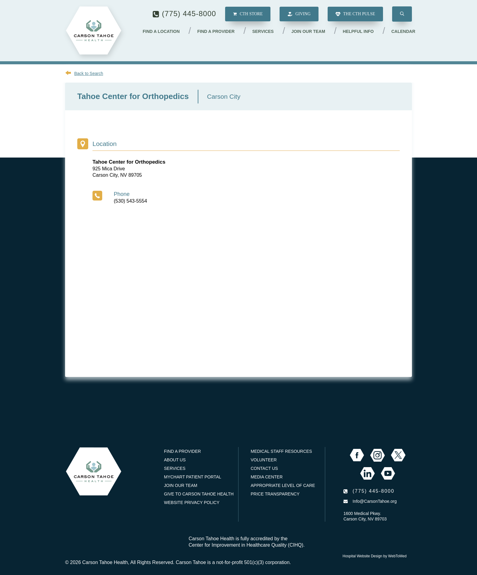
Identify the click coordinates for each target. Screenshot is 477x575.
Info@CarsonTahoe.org (375, 501)
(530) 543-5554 (130, 201)
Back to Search (88, 73)
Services (263, 31)
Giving (298, 14)
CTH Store (248, 14)
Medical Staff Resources (281, 451)
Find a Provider (216, 31)
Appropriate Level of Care (283, 485)
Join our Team (308, 31)
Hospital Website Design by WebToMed (374, 556)
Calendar (403, 31)
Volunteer (264, 459)
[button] (402, 14)
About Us (175, 459)
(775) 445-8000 (189, 13)
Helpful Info (358, 31)
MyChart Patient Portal (192, 476)
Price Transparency (275, 494)
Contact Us (264, 468)
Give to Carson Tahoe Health (199, 494)
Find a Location (161, 31)
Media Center (267, 476)
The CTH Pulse (355, 14)
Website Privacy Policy (191, 502)
